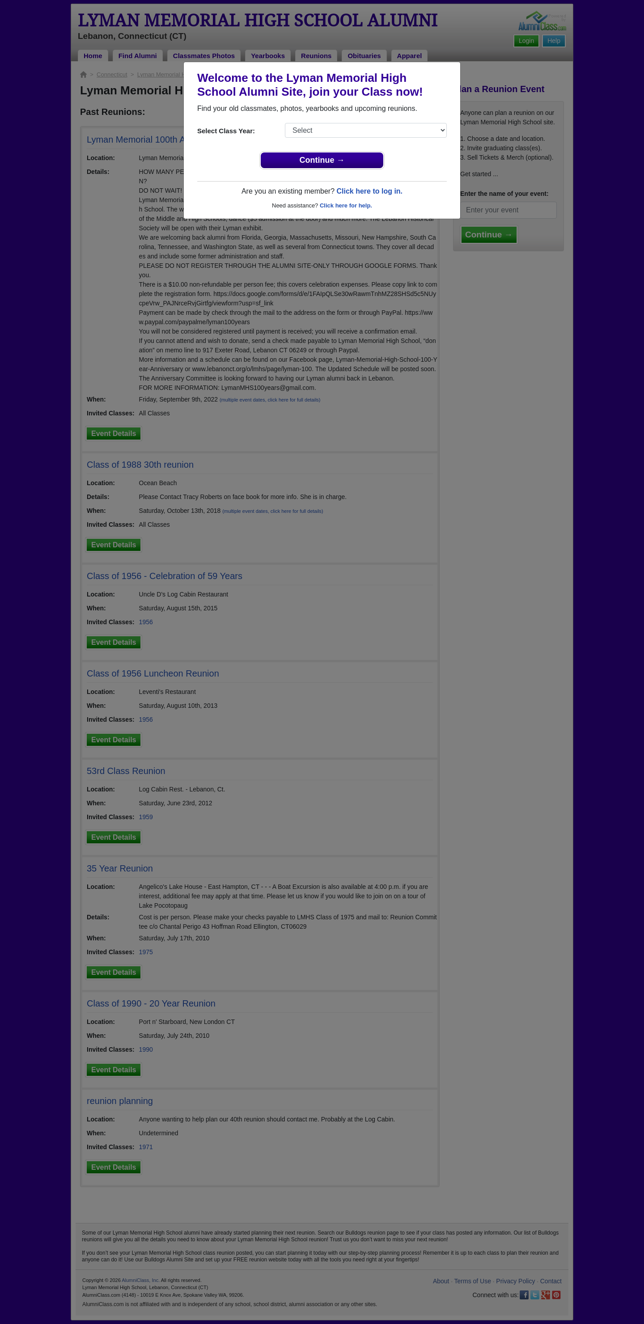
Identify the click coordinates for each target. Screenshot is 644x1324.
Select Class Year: (226, 131)
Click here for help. (346, 205)
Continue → (322, 160)
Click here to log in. (369, 191)
